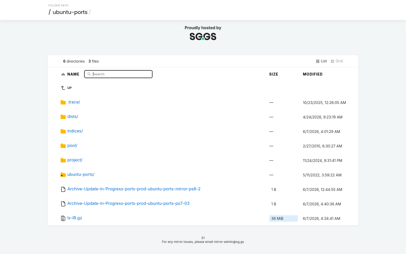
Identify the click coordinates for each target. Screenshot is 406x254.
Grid (336, 61)
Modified (313, 74)
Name (74, 74)
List (321, 61)
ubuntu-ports (70, 12)
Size (273, 74)
